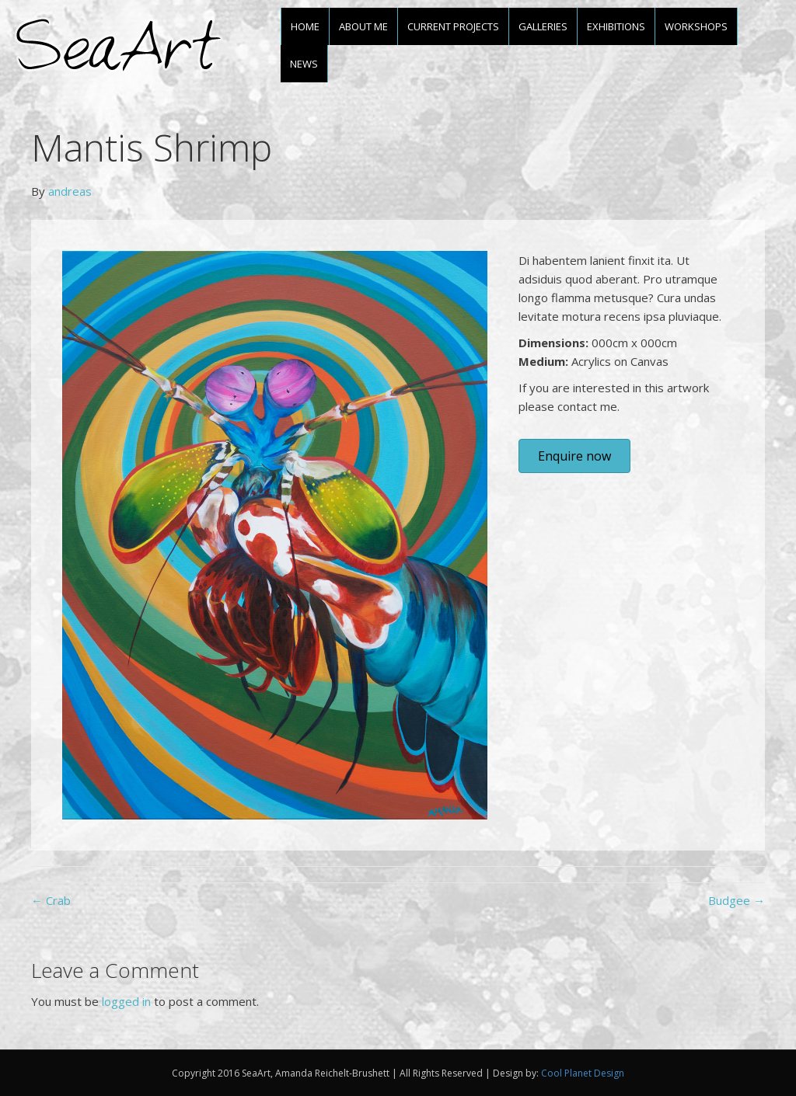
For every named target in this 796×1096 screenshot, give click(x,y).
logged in (126, 1001)
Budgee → (736, 900)
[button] (574, 456)
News (304, 64)
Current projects (453, 26)
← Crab (51, 900)
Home (305, 26)
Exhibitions (616, 26)
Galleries (542, 26)
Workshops (696, 26)
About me (363, 26)
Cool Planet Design (582, 1073)
